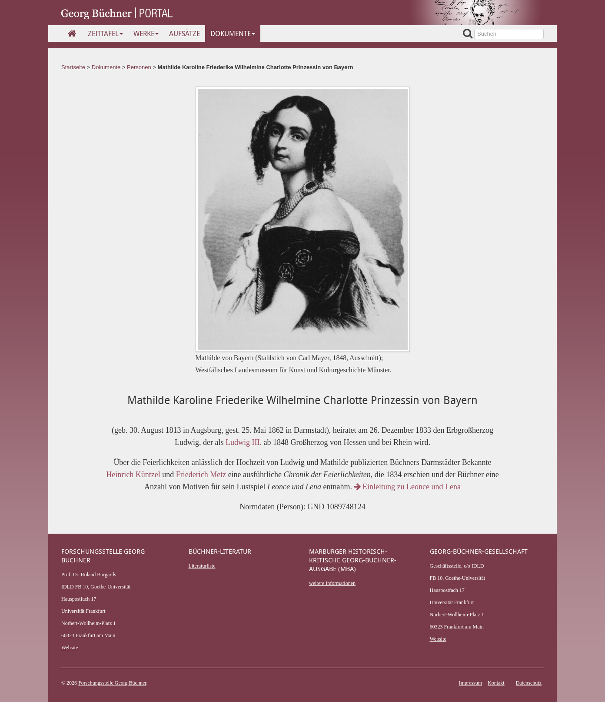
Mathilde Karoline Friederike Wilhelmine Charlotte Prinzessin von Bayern (255, 67)
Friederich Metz (201, 474)
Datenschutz (529, 683)
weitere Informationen (332, 583)
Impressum (470, 683)
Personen (139, 67)
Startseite (73, 67)
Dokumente (232, 33)
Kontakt (496, 683)
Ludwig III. (244, 442)
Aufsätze (184, 33)
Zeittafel (105, 33)
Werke (146, 33)
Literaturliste (202, 566)
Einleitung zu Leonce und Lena (407, 486)
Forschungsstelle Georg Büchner (112, 683)
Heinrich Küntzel (133, 474)
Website (69, 648)
